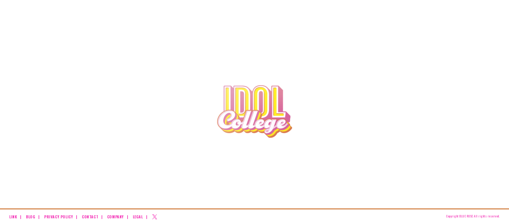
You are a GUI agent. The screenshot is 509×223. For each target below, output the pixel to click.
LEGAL (138, 216)
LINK (13, 216)
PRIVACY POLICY (58, 216)
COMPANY (115, 216)
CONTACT (90, 216)
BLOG (30, 216)
